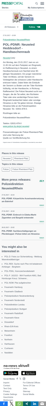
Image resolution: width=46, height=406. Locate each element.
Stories (5, 8)
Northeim (8, 340)
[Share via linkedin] (34, 403)
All (41, 181)
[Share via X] (11, 403)
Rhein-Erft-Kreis (11, 326)
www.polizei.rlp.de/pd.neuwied (16, 126)
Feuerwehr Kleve (11, 318)
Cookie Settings (10, 394)
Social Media (28, 394)
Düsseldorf (9, 322)
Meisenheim (9, 331)
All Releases (11, 27)
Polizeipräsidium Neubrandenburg (19, 296)
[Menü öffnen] (42, 3)
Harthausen (9, 344)
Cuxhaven (8, 348)
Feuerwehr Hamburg (13, 287)
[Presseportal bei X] (19, 379)
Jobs (25, 388)
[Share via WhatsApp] (19, 403)
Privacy (6, 391)
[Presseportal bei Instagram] (23, 378)
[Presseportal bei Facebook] (16, 379)
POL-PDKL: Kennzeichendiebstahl (19, 271)
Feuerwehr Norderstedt (14, 300)
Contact (6, 386)
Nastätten (8, 353)
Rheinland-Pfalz (21, 158)
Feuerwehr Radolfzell (13, 313)
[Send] (42, 403)
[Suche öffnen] (36, 3)
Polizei (6, 169)
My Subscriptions (36, 8)
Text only (7, 388)
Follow (34, 27)
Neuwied (7, 58)
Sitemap (26, 391)
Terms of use (29, 386)
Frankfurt (8, 335)
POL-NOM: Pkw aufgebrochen (17, 283)
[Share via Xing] (27, 403)
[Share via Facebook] (4, 403)
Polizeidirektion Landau (14, 305)
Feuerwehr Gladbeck (13, 292)
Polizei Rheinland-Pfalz (22, 169)
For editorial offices (31, 383)
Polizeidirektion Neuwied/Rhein (16, 40)
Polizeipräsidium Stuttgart (15, 309)
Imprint (6, 383)
